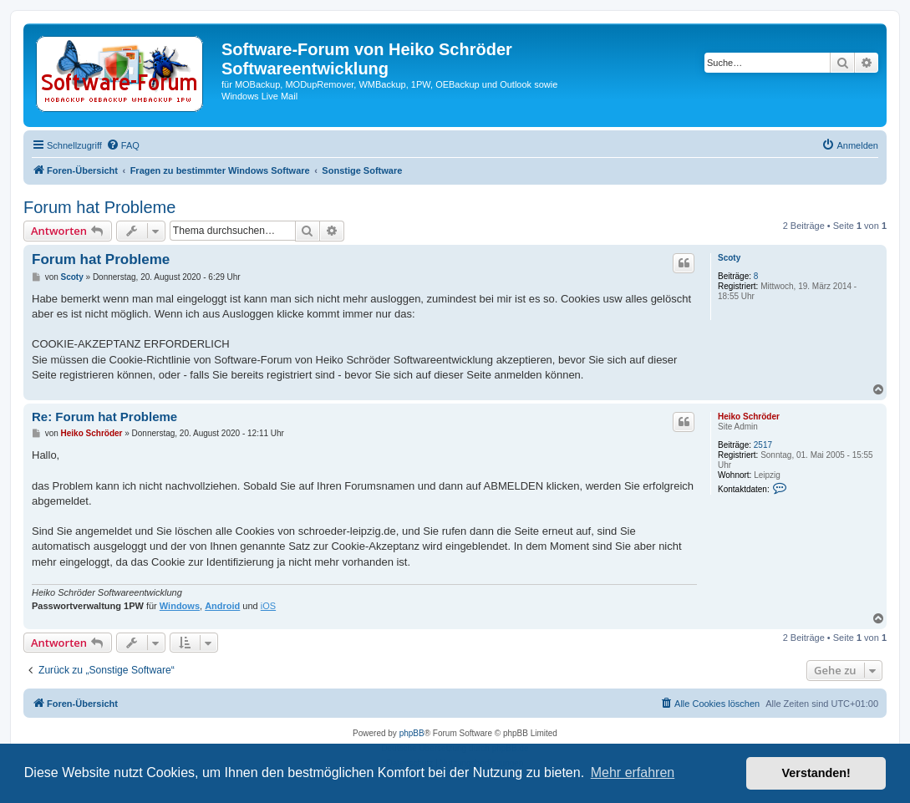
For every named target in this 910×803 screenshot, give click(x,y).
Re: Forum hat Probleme (104, 416)
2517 (763, 445)
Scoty (729, 257)
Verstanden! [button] (816, 773)
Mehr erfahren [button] (633, 772)
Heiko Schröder (749, 416)
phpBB (411, 733)
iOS (268, 606)
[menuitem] (123, 145)
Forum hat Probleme (99, 207)
